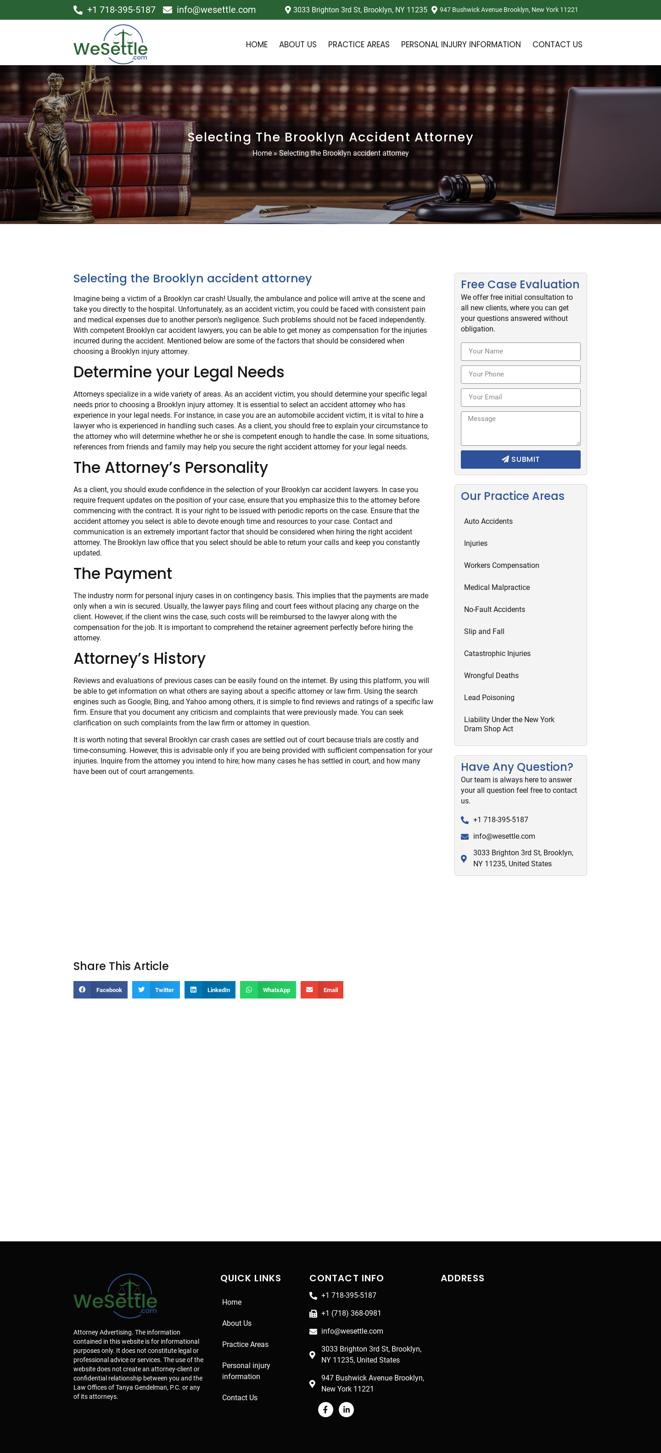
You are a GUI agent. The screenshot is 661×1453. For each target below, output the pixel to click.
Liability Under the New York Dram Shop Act (510, 724)
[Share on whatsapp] (272, 980)
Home (239, 44)
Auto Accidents (488, 521)
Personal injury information (456, 44)
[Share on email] (328, 980)
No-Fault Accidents (495, 609)
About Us (282, 44)
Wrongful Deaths (491, 675)
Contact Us (557, 44)
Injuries (476, 543)
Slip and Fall (484, 631)
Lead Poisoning (489, 697)
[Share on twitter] (157, 980)
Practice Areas (347, 44)
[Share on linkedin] (212, 980)
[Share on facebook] (101, 980)
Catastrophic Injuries (497, 653)
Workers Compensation (502, 565)
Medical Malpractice (496, 587)
